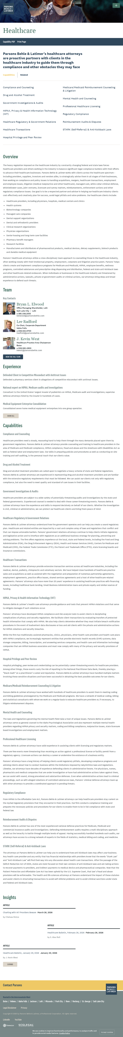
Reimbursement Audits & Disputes (82, 121)
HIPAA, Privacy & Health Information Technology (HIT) (30, 112)
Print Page (21, 42)
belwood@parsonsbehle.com (30, 315)
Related (24, 75)
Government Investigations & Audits (23, 102)
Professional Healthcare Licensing (81, 106)
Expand (10, 964)
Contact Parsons (12, 985)
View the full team (13, 357)
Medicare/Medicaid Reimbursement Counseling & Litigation (89, 89)
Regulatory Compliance (76, 114)
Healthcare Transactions (16, 129)
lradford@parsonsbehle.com (30, 333)
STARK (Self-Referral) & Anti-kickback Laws (87, 129)
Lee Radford (27, 321)
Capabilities (9, 75)
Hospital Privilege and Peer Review (22, 137)
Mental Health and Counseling (79, 98)
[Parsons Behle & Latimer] (8, 8)
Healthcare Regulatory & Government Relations (29, 121)
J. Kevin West (28, 339)
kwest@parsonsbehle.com (29, 350)
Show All (10, 416)
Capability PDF (9, 42)
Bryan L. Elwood (30, 304)
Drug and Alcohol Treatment (19, 95)
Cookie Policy (64, 1033)
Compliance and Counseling (18, 87)
